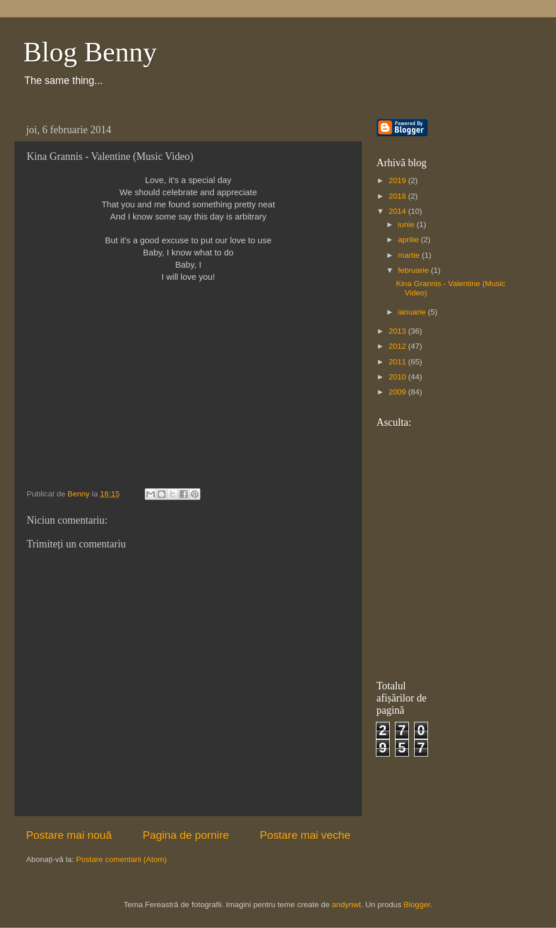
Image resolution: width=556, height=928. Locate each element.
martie (410, 255)
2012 (398, 346)
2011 (398, 361)
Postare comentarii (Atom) (121, 859)
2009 (398, 392)
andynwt (346, 904)
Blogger (417, 904)
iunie (407, 224)
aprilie (409, 239)
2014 (398, 211)
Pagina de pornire (185, 835)
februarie (414, 270)
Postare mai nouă (69, 835)
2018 (398, 196)
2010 (398, 376)
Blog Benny (90, 51)
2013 (398, 331)
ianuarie (413, 312)
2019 (398, 180)
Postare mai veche (305, 835)
